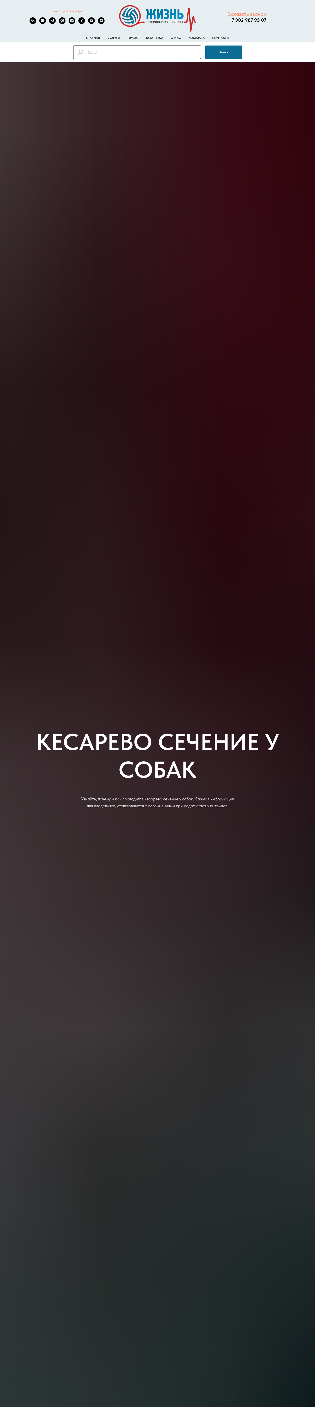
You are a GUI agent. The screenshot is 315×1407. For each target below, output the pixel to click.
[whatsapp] (42, 23)
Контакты (220, 38)
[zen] (101, 23)
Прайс (133, 38)
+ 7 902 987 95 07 (247, 20)
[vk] (33, 23)
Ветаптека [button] (154, 38)
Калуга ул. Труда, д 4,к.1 (68, 11)
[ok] (81, 23)
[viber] (62, 23)
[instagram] (72, 23)
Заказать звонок (247, 14)
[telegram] (52, 23)
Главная (93, 38)
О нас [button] (176, 38)
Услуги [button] (113, 38)
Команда (197, 38)
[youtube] (91, 23)
